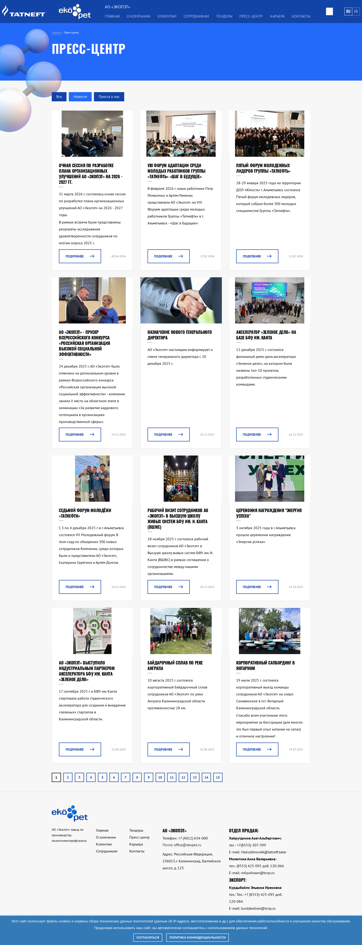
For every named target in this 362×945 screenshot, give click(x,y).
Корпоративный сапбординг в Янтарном (265, 665)
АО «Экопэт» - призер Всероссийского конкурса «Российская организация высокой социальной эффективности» (84, 343)
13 (195, 777)
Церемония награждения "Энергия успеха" (269, 513)
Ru (348, 11)
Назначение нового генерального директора (180, 335)
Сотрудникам (196, 16)
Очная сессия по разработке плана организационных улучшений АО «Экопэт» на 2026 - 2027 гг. (91, 173)
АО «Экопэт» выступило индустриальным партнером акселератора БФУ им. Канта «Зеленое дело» (87, 671)
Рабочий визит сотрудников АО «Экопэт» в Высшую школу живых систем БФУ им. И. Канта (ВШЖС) (178, 518)
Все (59, 96)
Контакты (301, 16)
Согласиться (147, 937)
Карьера (277, 16)
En (356, 11)
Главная (112, 16)
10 (160, 777)
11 (172, 777)
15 (218, 777)
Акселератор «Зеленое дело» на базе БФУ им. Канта (266, 335)
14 (206, 777)
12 (183, 777)
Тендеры (224, 16)
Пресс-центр (251, 16)
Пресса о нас (109, 96)
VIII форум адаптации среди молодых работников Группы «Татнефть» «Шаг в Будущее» (176, 170)
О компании (138, 16)
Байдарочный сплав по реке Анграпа (175, 665)
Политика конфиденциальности (197, 937)
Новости (80, 96)
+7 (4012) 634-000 (193, 838)
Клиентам (167, 16)
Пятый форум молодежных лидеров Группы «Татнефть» (263, 168)
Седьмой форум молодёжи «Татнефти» (85, 513)
